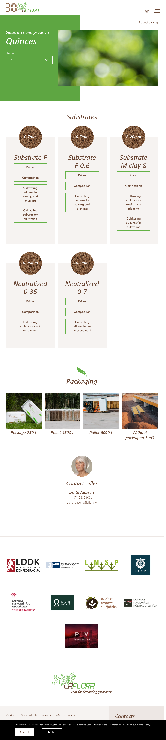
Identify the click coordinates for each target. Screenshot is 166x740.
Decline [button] (52, 732)
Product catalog (148, 22)
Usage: (10, 53)
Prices (30, 167)
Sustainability (29, 715)
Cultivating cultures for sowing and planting (30, 194)
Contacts (69, 715)
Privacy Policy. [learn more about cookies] (144, 724)
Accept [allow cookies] (24, 732)
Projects (46, 715)
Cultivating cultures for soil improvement (30, 326)
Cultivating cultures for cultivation (30, 214)
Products (11, 715)
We (58, 715)
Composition (30, 178)
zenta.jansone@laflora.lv (82, 503)
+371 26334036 (81, 498)
